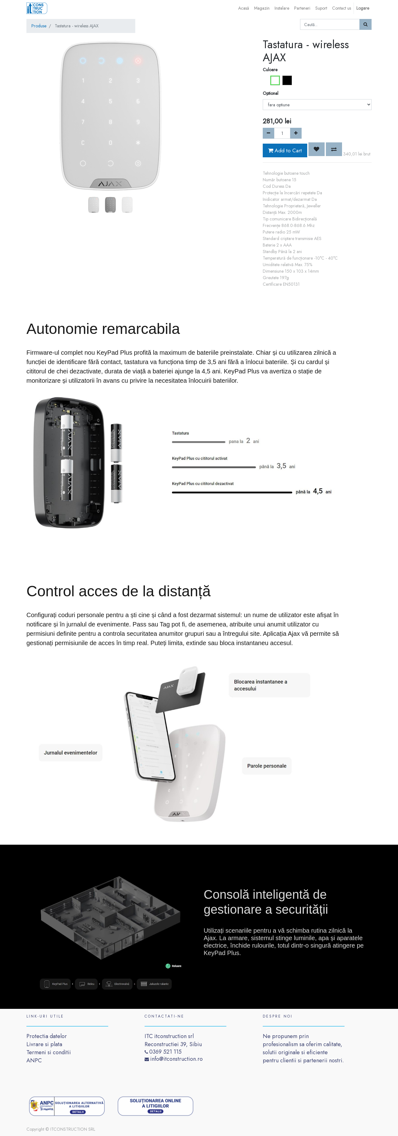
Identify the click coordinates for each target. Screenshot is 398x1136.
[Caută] (365, 24)
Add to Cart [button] (285, 150)
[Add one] (296, 133)
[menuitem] (244, 8)
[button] (39, 100)
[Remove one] (268, 133)
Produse (38, 26)
